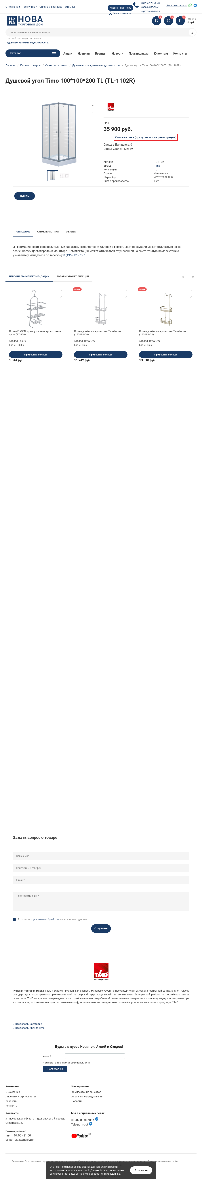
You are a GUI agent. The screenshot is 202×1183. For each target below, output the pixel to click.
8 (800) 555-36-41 (150, 7)
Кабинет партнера (120, 7)
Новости (117, 53)
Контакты (180, 53)
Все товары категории (28, 1023)
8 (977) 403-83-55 (150, 11)
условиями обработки (46, 919)
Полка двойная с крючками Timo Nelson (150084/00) (98, 333)
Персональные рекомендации (29, 276)
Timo (157, 165)
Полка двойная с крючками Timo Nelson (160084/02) (163, 333)
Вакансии (11, 1101)
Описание (23, 231)
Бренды (100, 53)
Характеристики (48, 231)
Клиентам (161, 53)
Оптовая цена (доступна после (145, 137)
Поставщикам (138, 53)
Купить (24, 196)
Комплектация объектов (86, 1091)
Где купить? (30, 6)
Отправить (101, 928)
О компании (12, 6)
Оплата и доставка (50, 6)
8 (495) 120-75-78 (150, 3)
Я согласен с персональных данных (52, 919)
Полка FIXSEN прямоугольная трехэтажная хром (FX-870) (35, 333)
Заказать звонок (176, 5)
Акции (67, 53)
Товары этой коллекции (73, 276)
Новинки (84, 53)
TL (155, 169)
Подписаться (55, 1068)
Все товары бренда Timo (30, 1027)
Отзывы (70, 6)
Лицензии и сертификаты (20, 1096)
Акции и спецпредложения (87, 1096)
